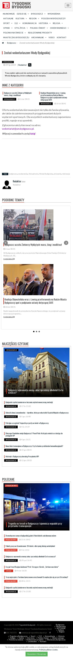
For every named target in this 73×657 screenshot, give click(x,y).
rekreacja (66, 174)
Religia (12, 638)
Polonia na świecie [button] (14, 32)
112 (40, 636)
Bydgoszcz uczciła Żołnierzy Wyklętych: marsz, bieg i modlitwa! (18, 94)
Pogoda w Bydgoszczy (53, 18)
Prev (5, 243)
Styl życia (30, 638)
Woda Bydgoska (46, 174)
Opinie (21, 638)
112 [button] (17, 23)
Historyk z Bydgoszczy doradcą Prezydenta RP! (22, 456)
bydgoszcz (13, 174)
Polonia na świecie (16, 640)
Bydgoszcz (11, 43)
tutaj (32, 133)
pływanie (57, 174)
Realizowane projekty (40, 32)
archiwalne (32, 641)
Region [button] (34, 18)
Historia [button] (45, 23)
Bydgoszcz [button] (38, 14)
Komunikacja (29, 23)
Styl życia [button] (21, 28)
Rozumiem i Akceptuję (36, 654)
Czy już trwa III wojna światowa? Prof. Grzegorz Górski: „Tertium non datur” (32, 566)
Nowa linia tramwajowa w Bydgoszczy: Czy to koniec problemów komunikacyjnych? (34, 446)
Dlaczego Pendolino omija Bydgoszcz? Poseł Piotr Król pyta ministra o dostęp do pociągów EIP (34, 434)
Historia (61, 636)
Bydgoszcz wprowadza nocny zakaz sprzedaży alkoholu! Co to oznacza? (31, 556)
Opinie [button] (7, 28)
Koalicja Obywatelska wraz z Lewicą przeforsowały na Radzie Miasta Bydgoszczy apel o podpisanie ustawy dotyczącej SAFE (54, 96)
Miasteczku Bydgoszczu (16, 37)
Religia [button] (58, 23)
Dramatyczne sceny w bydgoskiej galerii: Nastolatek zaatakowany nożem (31, 535)
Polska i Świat (43, 638)
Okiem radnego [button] (59, 28)
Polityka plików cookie (48, 649)
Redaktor (22, 65)
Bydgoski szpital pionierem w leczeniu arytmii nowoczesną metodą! (29, 402)
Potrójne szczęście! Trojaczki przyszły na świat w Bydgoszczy (27, 423)
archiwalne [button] (38, 37)
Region (61, 632)
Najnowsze (9, 14)
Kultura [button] (21, 18)
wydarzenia (23, 174)
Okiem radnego (58, 638)
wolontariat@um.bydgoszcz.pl (18, 128)
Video (52, 37)
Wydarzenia (54, 14)
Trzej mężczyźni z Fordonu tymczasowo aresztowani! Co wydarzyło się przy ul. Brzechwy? (37, 577)
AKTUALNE (8, 18)
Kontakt (61, 37)
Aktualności (33, 174)
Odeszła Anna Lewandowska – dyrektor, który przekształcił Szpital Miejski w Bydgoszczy (37, 412)
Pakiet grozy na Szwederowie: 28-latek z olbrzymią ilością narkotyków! (30, 546)
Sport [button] (7, 23)
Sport (33, 636)
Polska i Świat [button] (39, 28)
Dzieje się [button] (23, 14)
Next (66, 243)
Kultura (61, 630)
